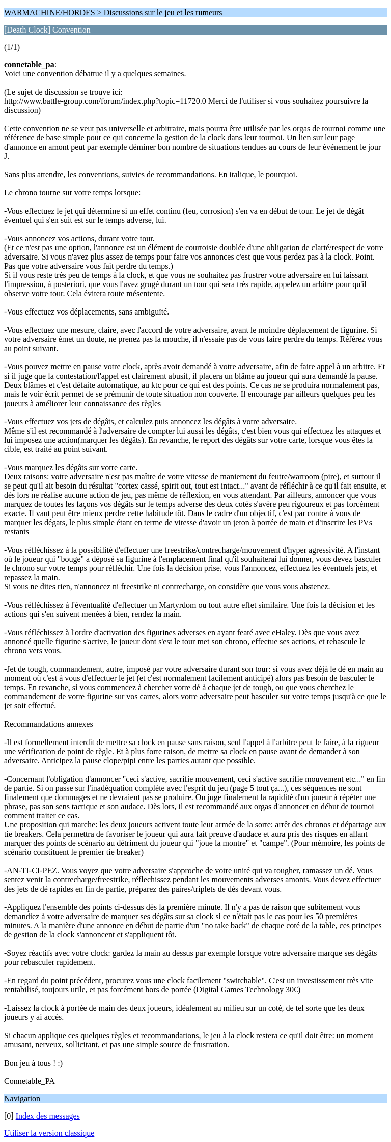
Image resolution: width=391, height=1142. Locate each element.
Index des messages (48, 1115)
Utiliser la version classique (49, 1133)
